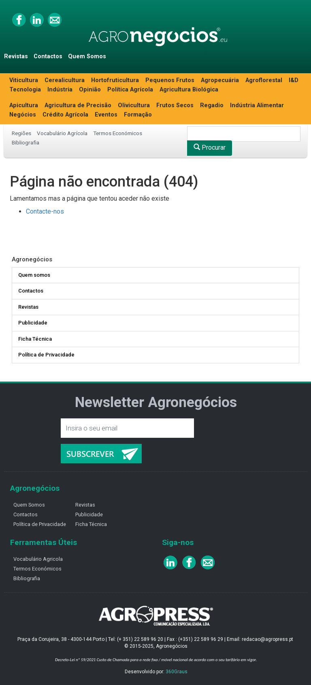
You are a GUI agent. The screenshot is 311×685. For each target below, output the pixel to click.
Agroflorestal (263, 80)
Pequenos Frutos (169, 80)
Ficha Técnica (35, 339)
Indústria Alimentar (257, 105)
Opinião (90, 89)
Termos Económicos (117, 133)
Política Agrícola (130, 89)
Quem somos (34, 275)
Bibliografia (25, 142)
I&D (293, 80)
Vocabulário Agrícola (62, 133)
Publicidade (32, 323)
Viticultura (23, 80)
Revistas (16, 56)
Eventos (106, 114)
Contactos (48, 56)
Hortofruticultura (115, 80)
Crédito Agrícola (65, 114)
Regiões (21, 133)
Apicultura (23, 105)
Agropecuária (220, 80)
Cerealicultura (65, 80)
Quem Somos (87, 56)
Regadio (212, 105)
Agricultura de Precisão (78, 105)
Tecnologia (25, 89)
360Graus (176, 671)
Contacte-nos (45, 211)
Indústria (59, 89)
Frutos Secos (175, 105)
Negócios (22, 114)
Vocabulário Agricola (38, 559)
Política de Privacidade (46, 355)
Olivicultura (134, 105)
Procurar (210, 147)
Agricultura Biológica (189, 89)
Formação (138, 114)
